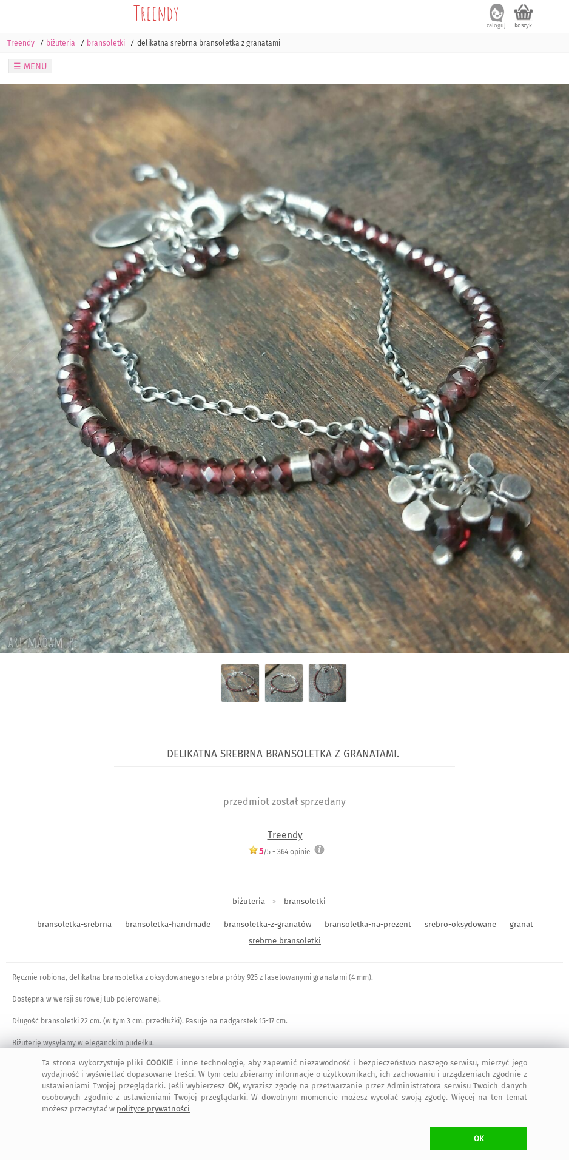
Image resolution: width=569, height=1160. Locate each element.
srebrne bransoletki (285, 940)
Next (549, 368)
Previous (19, 368)
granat (521, 924)
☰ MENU (30, 66)
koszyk (523, 25)
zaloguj (496, 25)
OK (479, 1138)
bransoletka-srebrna (74, 924)
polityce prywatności (153, 1108)
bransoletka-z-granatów (267, 924)
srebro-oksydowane (460, 924)
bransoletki (305, 901)
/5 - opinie (279, 851)
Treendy (156, 12)
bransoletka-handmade (167, 924)
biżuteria (248, 901)
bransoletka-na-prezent (368, 924)
